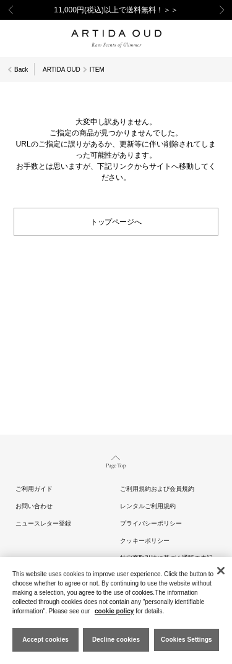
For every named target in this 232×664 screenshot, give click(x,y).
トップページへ (116, 221)
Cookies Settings (186, 639)
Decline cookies (116, 639)
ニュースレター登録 (43, 523)
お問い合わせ (34, 506)
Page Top (116, 461)
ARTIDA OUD (61, 69)
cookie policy (114, 611)
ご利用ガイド (34, 488)
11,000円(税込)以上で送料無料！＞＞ (116, 10)
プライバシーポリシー (151, 523)
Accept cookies (45, 639)
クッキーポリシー (145, 540)
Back (21, 69)
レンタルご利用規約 (148, 506)
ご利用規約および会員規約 (157, 488)
